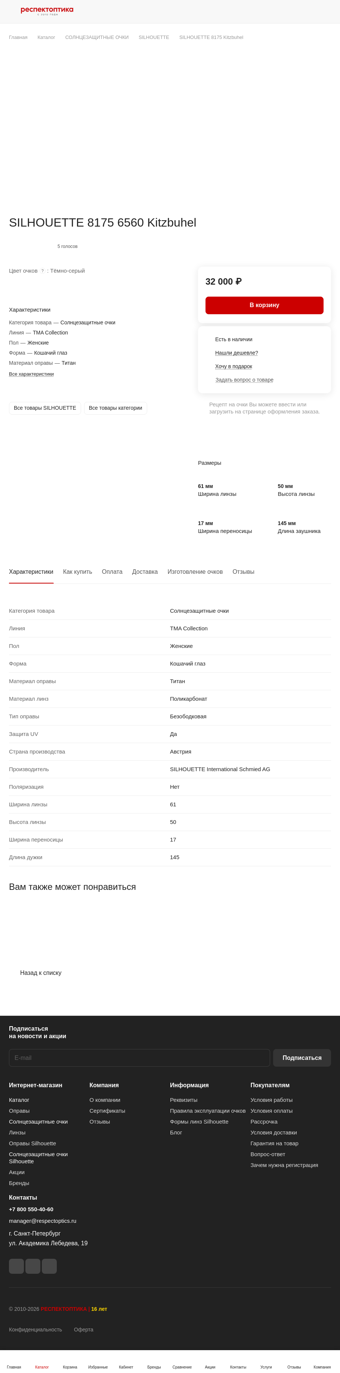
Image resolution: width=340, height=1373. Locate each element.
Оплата (112, 572)
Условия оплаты (272, 1110)
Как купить (77, 572)
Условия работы (272, 1100)
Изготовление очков (195, 572)
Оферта (83, 1330)
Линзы (17, 1132)
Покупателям (270, 1085)
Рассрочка (264, 1121)
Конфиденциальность (35, 1330)
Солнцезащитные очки (38, 1121)
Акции (17, 1172)
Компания (104, 1085)
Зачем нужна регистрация (284, 1165)
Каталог (19, 1100)
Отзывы (243, 572)
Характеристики (31, 572)
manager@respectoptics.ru (42, 1221)
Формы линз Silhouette (199, 1121)
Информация (189, 1085)
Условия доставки (274, 1132)
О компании (105, 1100)
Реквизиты (184, 1100)
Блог (176, 1132)
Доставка (145, 572)
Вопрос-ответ (268, 1154)
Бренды (19, 1183)
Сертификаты (108, 1110)
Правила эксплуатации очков (208, 1110)
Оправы (19, 1110)
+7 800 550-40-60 (31, 1209)
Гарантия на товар (275, 1143)
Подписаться (302, 1058)
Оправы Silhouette (32, 1143)
